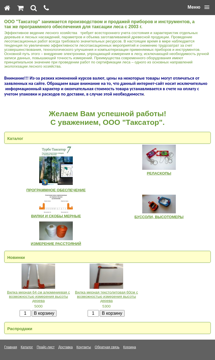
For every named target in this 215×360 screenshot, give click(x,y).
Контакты (83, 347)
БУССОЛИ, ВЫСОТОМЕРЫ (158, 217)
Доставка (65, 347)
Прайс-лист (46, 347)
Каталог (27, 347)
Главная (10, 347)
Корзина (129, 347)
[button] (198, 7)
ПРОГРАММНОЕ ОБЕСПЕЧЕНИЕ (56, 190)
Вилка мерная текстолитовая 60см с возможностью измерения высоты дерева (106, 296)
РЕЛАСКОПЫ (159, 173)
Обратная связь (107, 347)
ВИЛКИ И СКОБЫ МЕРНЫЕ (56, 216)
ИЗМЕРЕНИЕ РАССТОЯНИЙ (56, 244)
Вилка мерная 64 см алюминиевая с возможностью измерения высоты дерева (38, 296)
